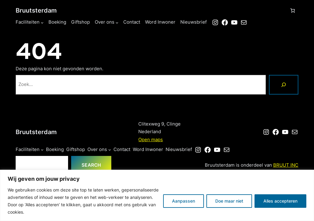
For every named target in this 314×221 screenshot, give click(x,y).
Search (91, 165)
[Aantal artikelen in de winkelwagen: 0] (292, 10)
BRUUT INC (285, 165)
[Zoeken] (283, 85)
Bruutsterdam (36, 10)
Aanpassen (183, 201)
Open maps (150, 139)
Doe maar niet (229, 201)
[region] (157, 195)
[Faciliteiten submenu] (42, 22)
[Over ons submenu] (117, 22)
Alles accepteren (280, 201)
